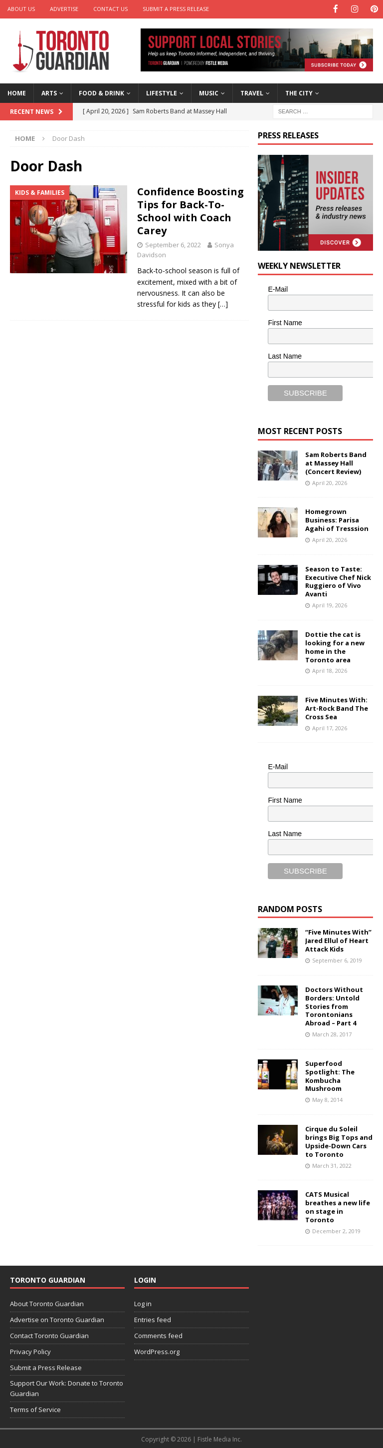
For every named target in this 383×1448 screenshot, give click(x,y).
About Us (21, 8)
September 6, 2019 (337, 960)
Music (208, 92)
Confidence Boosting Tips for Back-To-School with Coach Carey (190, 210)
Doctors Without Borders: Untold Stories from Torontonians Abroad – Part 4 (334, 1005)
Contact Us (110, 8)
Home (16, 92)
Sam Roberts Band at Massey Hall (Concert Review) (336, 463)
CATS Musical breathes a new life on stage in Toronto (337, 1206)
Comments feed (158, 1335)
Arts (49, 92)
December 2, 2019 (336, 1230)
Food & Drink (101, 92)
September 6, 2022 (173, 243)
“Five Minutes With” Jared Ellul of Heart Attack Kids (338, 940)
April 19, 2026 (329, 604)
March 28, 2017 (332, 1033)
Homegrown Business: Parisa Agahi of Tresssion (337, 519)
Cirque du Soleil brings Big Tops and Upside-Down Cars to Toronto (339, 1140)
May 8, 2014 (327, 1099)
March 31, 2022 (332, 1164)
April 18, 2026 (329, 670)
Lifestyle (161, 92)
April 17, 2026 (329, 727)
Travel (251, 92)
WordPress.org (157, 1350)
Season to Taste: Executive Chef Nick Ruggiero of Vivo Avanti (338, 580)
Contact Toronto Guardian (49, 1335)
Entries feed (152, 1319)
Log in (143, 1303)
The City (299, 92)
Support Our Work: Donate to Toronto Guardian (66, 1388)
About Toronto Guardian (47, 1303)
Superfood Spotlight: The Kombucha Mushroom (330, 1075)
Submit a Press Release (176, 8)
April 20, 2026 (329, 481)
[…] (223, 303)
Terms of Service (35, 1408)
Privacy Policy (30, 1350)
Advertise (64, 8)
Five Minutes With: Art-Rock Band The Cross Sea (336, 707)
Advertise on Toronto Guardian (57, 1319)
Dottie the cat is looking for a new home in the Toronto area (335, 646)
